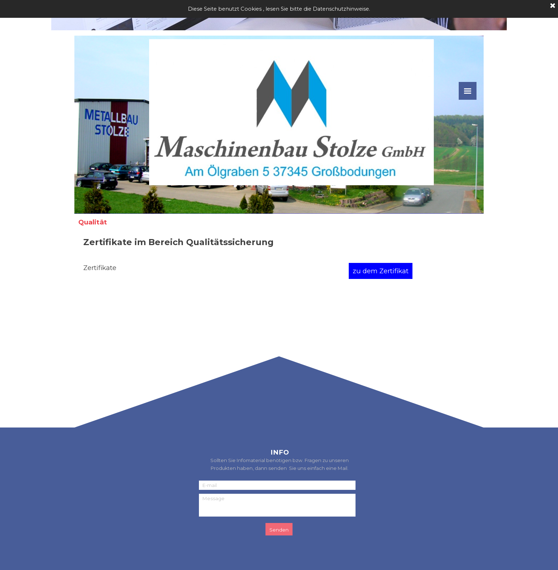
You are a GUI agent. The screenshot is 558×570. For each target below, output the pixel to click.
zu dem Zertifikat (381, 271)
